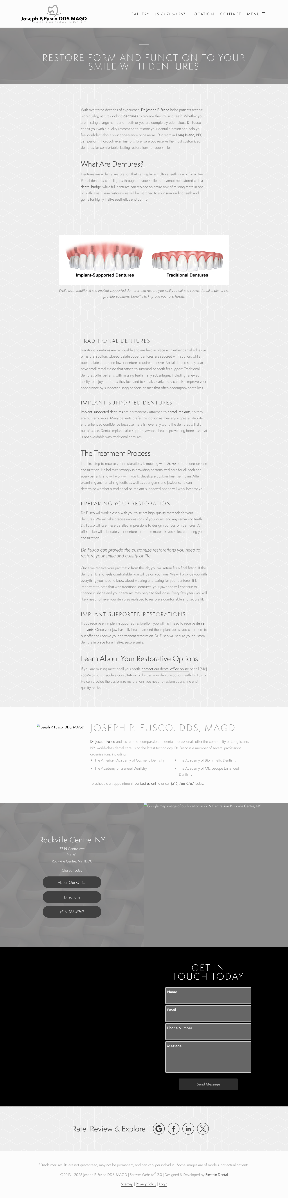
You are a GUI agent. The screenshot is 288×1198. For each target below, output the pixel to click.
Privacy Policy (146, 1183)
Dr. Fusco (173, 463)
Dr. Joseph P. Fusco (155, 109)
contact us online (147, 783)
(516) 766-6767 (182, 783)
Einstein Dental (216, 1174)
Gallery (140, 14)
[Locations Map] (216, 874)
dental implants (179, 411)
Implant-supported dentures (102, 411)
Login (163, 1183)
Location (203, 14)
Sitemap (127, 1183)
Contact (230, 14)
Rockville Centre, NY (72, 840)
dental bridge (91, 186)
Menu (257, 13)
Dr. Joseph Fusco (102, 741)
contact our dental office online (165, 668)
